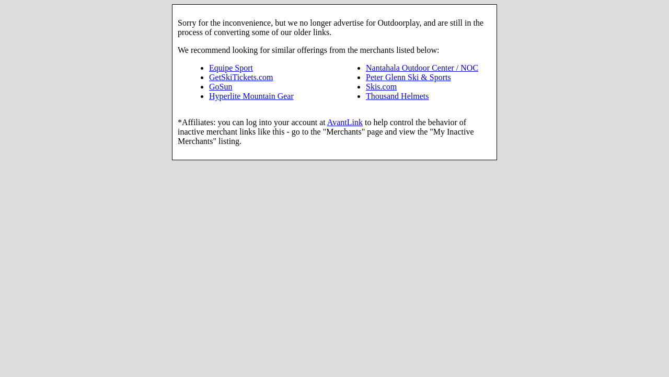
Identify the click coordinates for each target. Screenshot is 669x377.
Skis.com (381, 86)
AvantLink (345, 122)
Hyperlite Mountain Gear (251, 96)
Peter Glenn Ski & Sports (408, 77)
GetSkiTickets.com (241, 77)
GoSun (220, 86)
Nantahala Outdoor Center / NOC (422, 67)
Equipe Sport (231, 67)
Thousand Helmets (397, 96)
